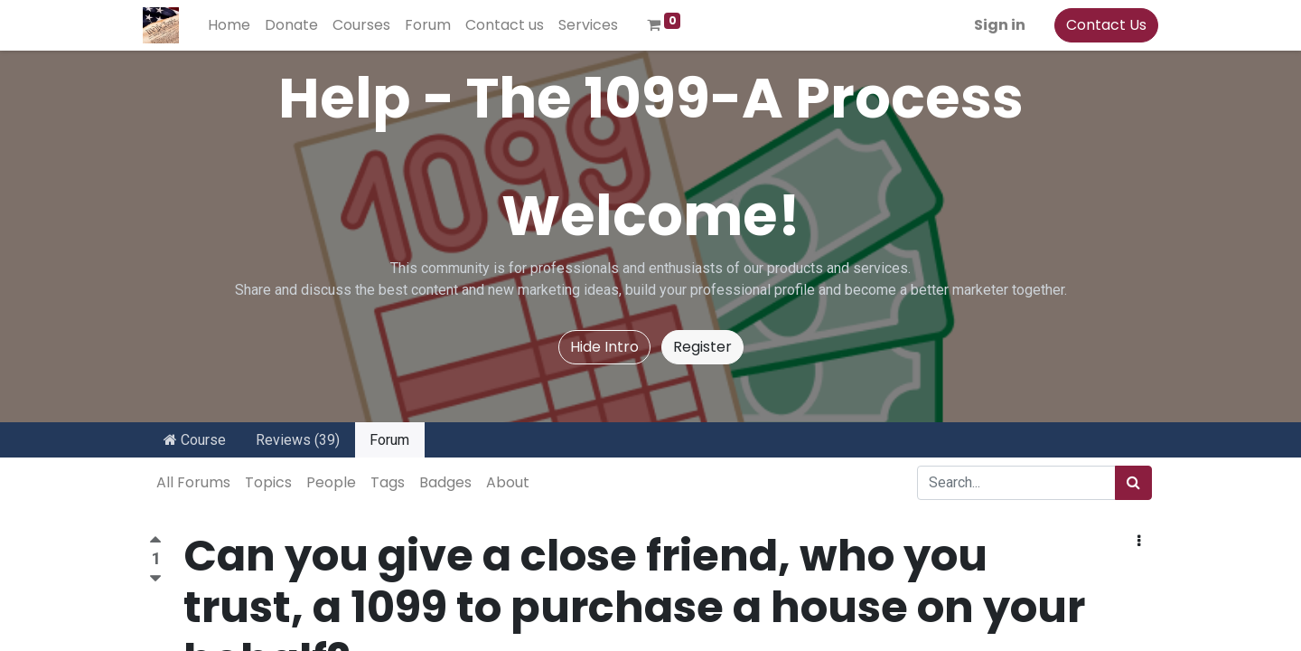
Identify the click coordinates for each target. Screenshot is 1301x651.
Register (702, 346)
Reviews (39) (298, 439)
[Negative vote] (155, 579)
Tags (387, 482)
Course (195, 439)
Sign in (993, 24)
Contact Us (1100, 24)
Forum (389, 439)
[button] (1139, 541)
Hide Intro (604, 346)
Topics (268, 482)
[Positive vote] (155, 542)
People (331, 482)
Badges (445, 482)
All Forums (193, 482)
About (507, 482)
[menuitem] (235, 25)
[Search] (1133, 483)
